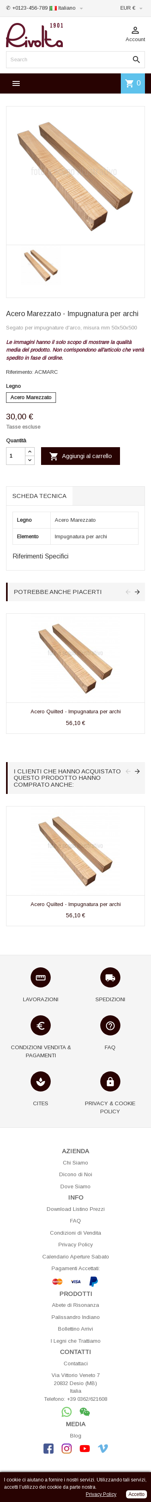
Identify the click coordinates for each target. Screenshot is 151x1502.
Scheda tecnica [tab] (39, 495)
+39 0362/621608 (87, 1399)
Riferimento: (19, 372)
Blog (75, 1436)
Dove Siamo (75, 1186)
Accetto (136, 1494)
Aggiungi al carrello (80, 456)
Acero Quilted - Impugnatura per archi (76, 711)
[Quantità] (15, 456)
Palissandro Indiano (76, 1317)
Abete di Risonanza (75, 1305)
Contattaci (76, 1363)
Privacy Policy (75, 1245)
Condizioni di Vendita (75, 1233)
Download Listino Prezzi (76, 1209)
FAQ (75, 1221)
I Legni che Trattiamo (76, 1341)
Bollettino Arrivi (75, 1329)
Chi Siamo (75, 1163)
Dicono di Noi (75, 1174)
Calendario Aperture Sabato (75, 1257)
